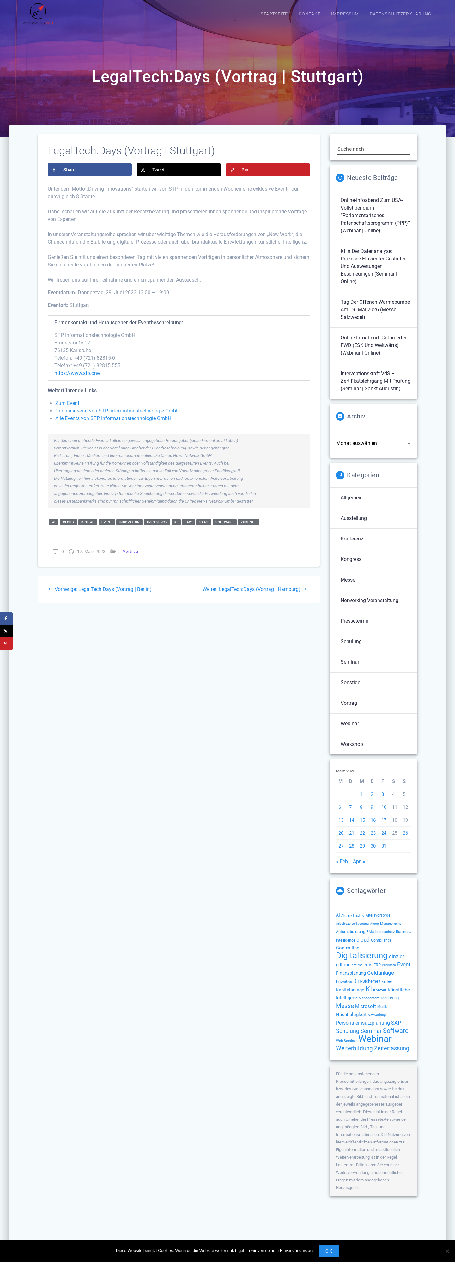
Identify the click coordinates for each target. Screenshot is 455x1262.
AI (54, 529)
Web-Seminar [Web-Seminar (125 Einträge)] (346, 1047)
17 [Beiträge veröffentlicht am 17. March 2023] (383, 827)
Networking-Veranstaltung (369, 607)
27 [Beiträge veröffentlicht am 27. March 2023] (340, 853)
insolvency (157, 529)
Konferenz (352, 545)
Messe (348, 586)
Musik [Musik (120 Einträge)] (382, 1013)
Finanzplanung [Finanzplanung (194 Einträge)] (351, 980)
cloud (68, 529)
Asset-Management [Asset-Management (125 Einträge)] (385, 930)
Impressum (345, 14)
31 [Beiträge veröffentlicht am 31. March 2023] (383, 853)
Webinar (350, 730)
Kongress (351, 566)
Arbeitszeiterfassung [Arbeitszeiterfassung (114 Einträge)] (352, 930)
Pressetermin (355, 628)
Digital (87, 529)
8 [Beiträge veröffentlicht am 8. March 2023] (361, 814)
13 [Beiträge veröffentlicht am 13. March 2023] (340, 827)
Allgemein (352, 504)
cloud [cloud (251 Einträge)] (363, 946)
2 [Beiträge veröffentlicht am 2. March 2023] (372, 801)
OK (328, 1250)
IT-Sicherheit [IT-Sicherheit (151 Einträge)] (369, 987)
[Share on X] (179, 176)
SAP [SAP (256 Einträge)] (396, 1029)
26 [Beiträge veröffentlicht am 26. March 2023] (405, 840)
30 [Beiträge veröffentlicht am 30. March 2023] (373, 853)
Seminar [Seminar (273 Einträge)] (371, 1037)
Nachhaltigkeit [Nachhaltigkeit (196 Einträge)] (351, 1021)
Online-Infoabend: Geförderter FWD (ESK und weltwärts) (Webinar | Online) (373, 352)
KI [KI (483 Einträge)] (369, 995)
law (188, 529)
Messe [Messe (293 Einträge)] (345, 1012)
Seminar (350, 669)
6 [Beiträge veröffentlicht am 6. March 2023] (339, 814)
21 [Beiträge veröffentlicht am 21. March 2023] (351, 840)
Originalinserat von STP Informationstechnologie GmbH (117, 418)
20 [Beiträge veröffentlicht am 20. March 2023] (340, 840)
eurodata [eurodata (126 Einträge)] (389, 971)
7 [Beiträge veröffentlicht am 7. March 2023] (350, 814)
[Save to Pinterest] (268, 176)
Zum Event (67, 410)
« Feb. (342, 868)
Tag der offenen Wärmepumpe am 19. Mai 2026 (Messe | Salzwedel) (375, 316)
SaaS (203, 529)
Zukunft (248, 529)
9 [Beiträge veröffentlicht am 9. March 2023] (372, 814)
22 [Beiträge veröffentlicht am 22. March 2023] (362, 840)
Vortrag (130, 558)
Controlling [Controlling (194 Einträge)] (347, 954)
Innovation (129, 529)
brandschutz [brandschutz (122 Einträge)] (385, 938)
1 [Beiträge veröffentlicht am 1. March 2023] (361, 801)
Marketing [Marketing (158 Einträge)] (390, 1004)
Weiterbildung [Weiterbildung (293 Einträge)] (354, 1055)
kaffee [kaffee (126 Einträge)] (387, 988)
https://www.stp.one (77, 380)
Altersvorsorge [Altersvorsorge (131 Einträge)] (378, 922)
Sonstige (350, 689)
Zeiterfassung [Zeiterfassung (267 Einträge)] (391, 1055)
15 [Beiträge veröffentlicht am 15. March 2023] (362, 827)
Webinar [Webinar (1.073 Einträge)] (375, 1045)
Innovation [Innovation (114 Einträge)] (344, 988)
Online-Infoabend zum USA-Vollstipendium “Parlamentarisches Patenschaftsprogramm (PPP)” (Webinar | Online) (375, 222)
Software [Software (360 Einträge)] (396, 1037)
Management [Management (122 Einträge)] (369, 1005)
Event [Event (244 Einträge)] (403, 971)
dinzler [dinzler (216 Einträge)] (396, 963)
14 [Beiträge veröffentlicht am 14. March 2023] (351, 827)
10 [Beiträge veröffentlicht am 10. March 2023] (383, 814)
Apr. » (359, 868)
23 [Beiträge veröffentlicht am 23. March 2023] (373, 840)
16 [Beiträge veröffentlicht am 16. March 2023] (373, 827)
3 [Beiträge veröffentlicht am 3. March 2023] (382, 801)
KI (176, 529)
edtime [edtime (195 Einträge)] (343, 971)
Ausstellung (354, 525)
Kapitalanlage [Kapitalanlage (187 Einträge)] (350, 996)
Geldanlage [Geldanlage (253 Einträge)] (380, 979)
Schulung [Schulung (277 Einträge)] (347, 1037)
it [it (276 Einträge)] (354, 987)
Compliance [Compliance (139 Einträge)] (381, 947)
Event (106, 529)
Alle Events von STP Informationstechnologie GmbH (113, 425)
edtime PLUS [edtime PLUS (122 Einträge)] (362, 972)
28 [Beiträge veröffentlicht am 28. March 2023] (351, 853)
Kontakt (309, 14)
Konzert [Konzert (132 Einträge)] (379, 997)
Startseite (274, 14)
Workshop (352, 751)
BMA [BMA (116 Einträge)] (370, 938)
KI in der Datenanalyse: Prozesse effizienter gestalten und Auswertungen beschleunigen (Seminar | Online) (374, 273)
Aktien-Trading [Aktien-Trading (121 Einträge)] (352, 922)
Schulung (351, 648)
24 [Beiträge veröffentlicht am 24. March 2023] (383, 840)
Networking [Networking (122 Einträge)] (377, 1022)
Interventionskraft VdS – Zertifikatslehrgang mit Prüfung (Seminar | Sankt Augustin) (375, 387)
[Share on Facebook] (90, 176)
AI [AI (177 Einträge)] (338, 921)
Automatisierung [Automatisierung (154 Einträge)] (350, 938)
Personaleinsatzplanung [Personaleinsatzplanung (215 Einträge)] (363, 1030)
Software (224, 529)
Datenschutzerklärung (401, 14)
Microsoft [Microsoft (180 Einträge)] (365, 1013)
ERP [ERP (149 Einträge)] (377, 971)
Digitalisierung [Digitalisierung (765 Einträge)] (362, 962)
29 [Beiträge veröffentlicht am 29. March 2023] (362, 853)
